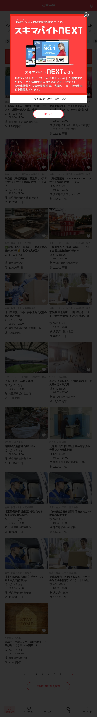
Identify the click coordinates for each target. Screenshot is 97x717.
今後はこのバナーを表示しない (50, 99)
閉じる (48, 113)
